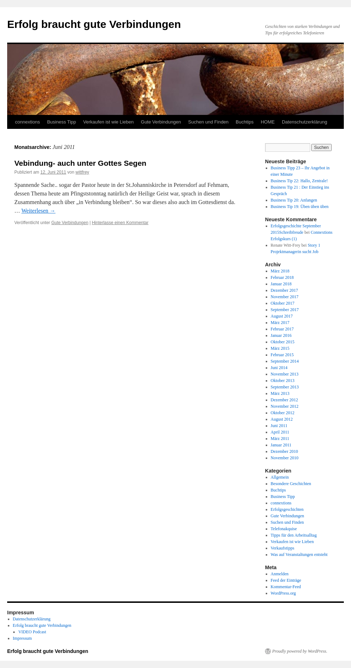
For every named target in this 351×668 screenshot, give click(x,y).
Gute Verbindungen (161, 122)
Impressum (22, 638)
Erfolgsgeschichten (287, 509)
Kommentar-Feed (286, 586)
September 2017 (285, 309)
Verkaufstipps (282, 548)
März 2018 (280, 271)
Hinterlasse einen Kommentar (120, 222)
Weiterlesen (38, 211)
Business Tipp (61, 122)
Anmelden (280, 573)
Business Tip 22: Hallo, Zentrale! (299, 180)
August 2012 (282, 419)
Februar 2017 (282, 328)
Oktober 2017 (282, 303)
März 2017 (280, 322)
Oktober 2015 (282, 341)
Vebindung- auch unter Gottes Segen (80, 163)
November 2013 (285, 374)
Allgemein (280, 477)
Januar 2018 (281, 283)
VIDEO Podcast (32, 631)
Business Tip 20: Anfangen (294, 200)
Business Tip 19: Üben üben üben (300, 206)
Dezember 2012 (284, 399)
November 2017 (285, 296)
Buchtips (245, 122)
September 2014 (285, 361)
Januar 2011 (281, 444)
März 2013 (280, 393)
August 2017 (282, 316)
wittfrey (82, 172)
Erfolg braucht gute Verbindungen (94, 24)
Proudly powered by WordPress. (299, 651)
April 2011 (280, 432)
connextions (27, 122)
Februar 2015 (282, 354)
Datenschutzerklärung (304, 122)
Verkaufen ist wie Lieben (108, 122)
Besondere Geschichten (291, 483)
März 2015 (280, 348)
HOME (268, 122)
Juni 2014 (279, 367)
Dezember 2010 (284, 451)
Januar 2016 (281, 335)
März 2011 (280, 438)
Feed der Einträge (286, 580)
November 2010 (285, 457)
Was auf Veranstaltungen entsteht (299, 554)
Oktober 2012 (282, 412)
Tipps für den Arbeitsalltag (294, 535)
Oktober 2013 (282, 380)
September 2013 (285, 386)
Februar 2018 (282, 277)
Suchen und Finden (208, 122)
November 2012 (285, 406)
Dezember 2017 (284, 290)
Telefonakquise (284, 528)
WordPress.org (283, 593)
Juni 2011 (279, 425)
